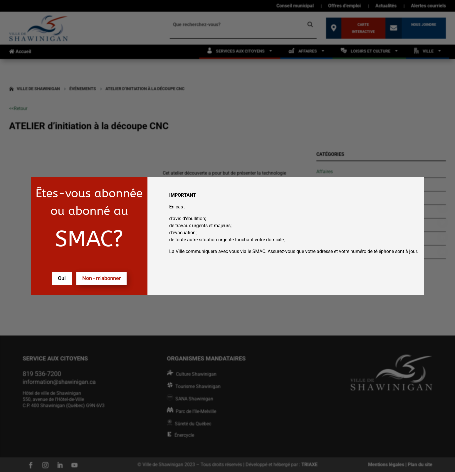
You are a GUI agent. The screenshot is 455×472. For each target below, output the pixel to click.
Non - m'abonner (101, 278)
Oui (62, 278)
